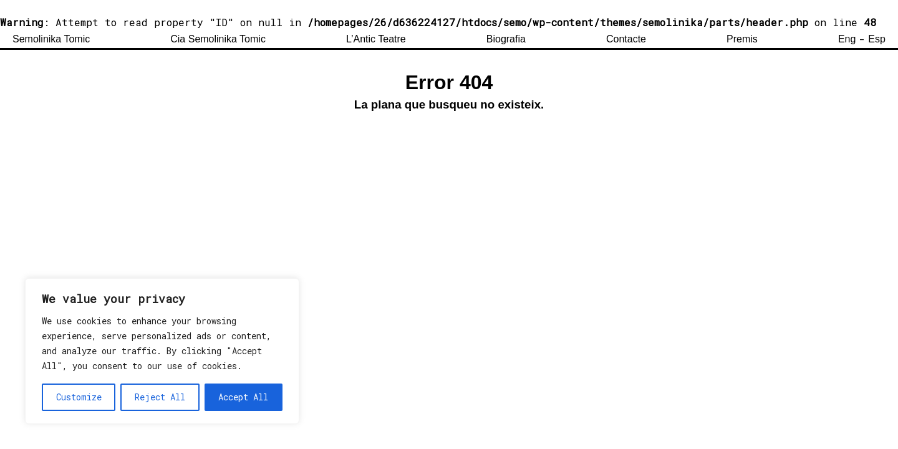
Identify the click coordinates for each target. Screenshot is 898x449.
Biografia (506, 39)
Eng (847, 39)
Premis (742, 39)
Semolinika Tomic (51, 39)
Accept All (243, 397)
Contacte (626, 39)
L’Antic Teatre (376, 39)
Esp (877, 39)
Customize (79, 397)
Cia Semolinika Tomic (218, 39)
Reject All (160, 397)
